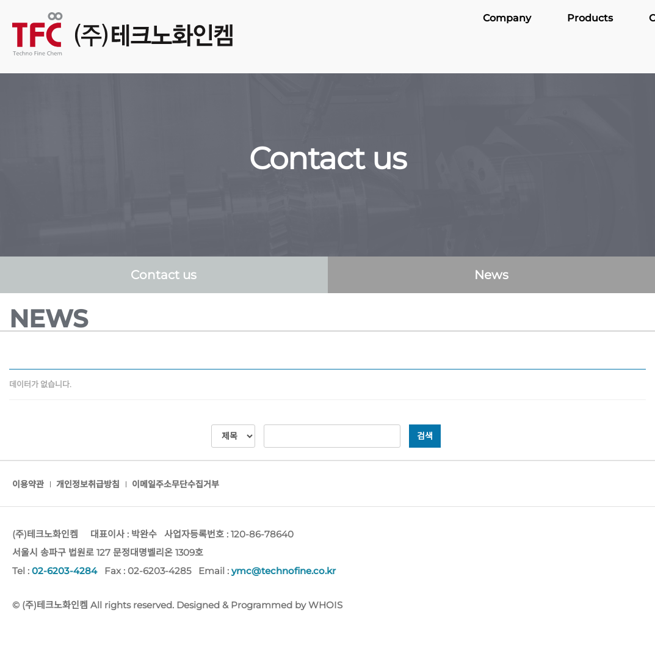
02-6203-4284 (64, 571)
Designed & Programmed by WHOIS (259, 605)
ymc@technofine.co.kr (283, 571)
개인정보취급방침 (88, 484)
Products (590, 36)
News (491, 275)
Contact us (164, 275)
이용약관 (28, 484)
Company (508, 36)
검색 (425, 436)
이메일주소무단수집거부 (175, 484)
